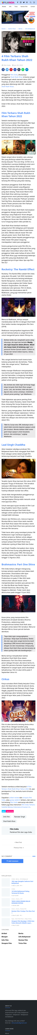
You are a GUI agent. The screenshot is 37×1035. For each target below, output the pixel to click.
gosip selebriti (15, 800)
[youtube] (26, 2)
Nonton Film (24, 6)
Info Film (6, 817)
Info (10, 6)
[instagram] (20, 2)
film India (14, 75)
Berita (17, 879)
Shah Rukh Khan (17, 77)
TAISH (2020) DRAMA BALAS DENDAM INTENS (21, 902)
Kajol (13, 919)
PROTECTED (10, 811)
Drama (18, 899)
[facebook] (17, 2)
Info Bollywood (24, 879)
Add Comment (12, 861)
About (7, 1033)
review (16, 798)
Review (4, 6)
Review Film (23, 909)
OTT (21, 899)
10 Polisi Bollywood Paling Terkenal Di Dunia (20, 892)
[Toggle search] (30, 2)
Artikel (13, 879)
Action (13, 899)
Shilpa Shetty (28, 919)
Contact (33, 6)
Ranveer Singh (19, 817)
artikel (11, 798)
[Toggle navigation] (33, 2)
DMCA (3, 811)
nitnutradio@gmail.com (19, 1023)
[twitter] (23, 2)
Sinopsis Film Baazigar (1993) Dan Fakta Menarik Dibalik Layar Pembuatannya (23, 923)
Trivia (16, 6)
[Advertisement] (18, 953)
